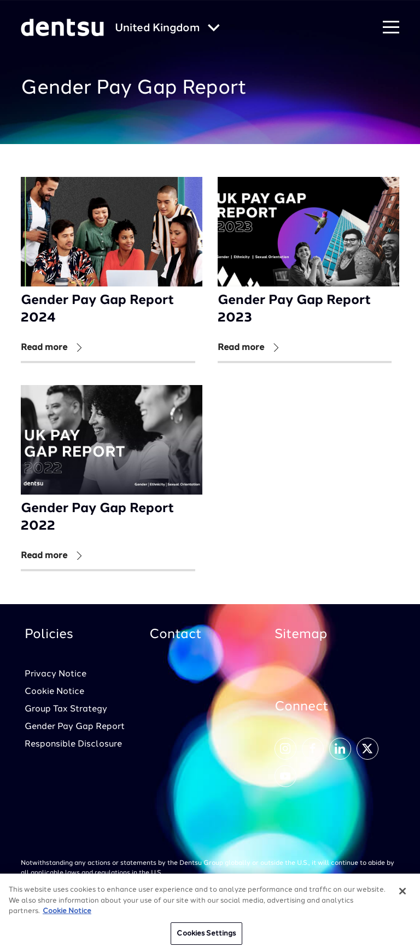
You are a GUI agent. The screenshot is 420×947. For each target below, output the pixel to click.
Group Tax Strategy (66, 709)
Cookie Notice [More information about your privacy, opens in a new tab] (67, 915)
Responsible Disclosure (73, 744)
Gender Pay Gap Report (75, 726)
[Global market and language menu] (167, 28)
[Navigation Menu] (391, 28)
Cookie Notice (54, 691)
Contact (175, 634)
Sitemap (301, 634)
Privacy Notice (55, 674)
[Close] (402, 895)
